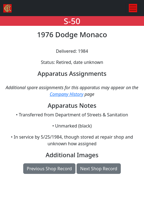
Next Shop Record (98, 169)
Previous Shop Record (49, 169)
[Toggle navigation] (133, 8)
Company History (66, 94)
